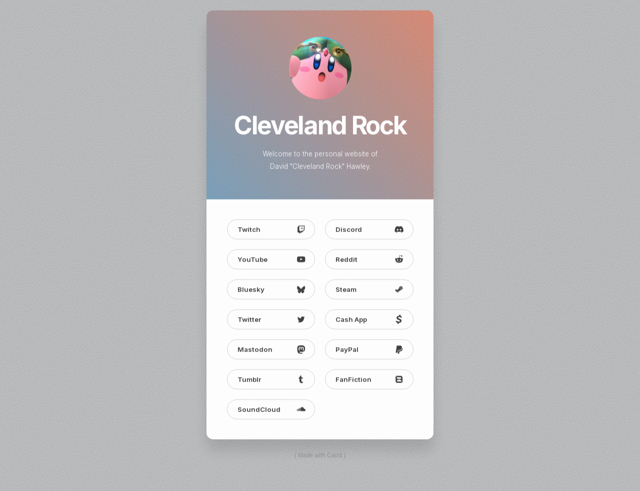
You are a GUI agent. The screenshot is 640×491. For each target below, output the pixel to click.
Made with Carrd (320, 456)
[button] (271, 230)
